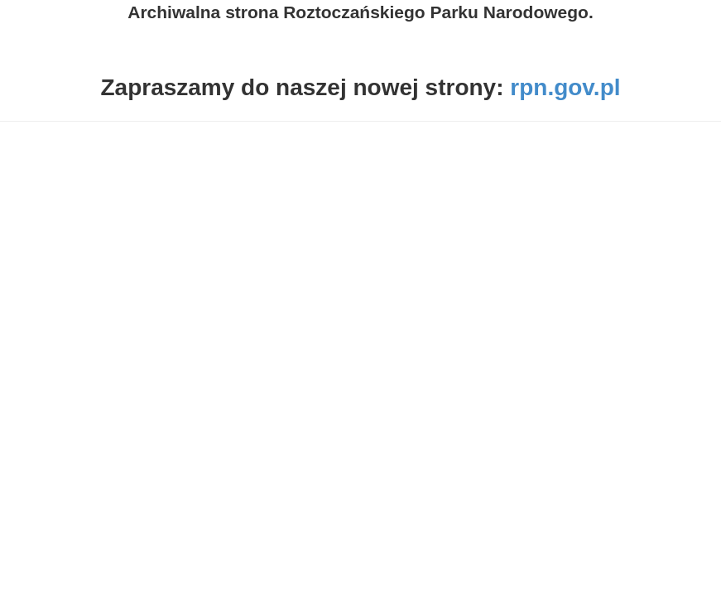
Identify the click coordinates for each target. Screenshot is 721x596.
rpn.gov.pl (565, 87)
